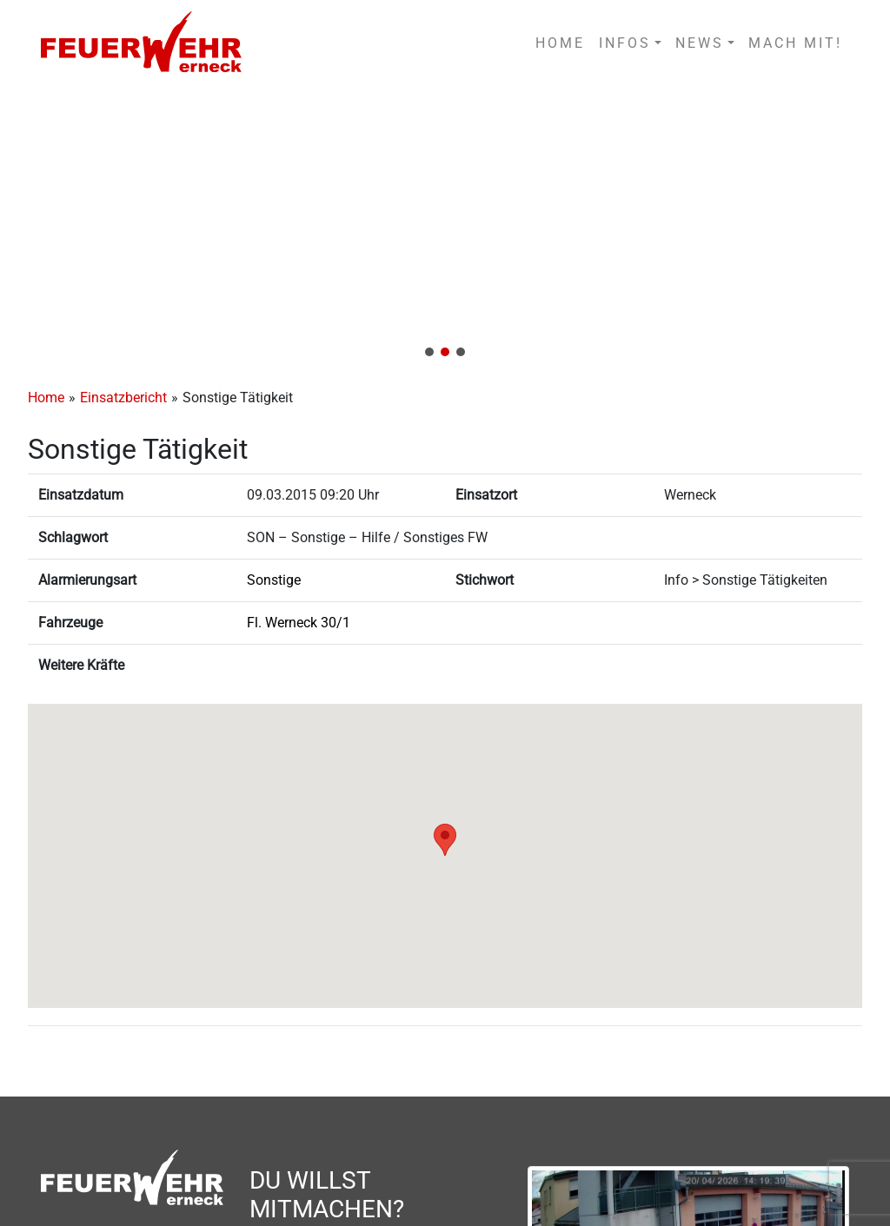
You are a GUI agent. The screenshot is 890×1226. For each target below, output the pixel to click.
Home (46, 397)
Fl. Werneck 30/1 (298, 622)
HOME (560, 43)
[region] (445, 227)
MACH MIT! (795, 43)
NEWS (699, 43)
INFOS (625, 43)
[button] (445, 227)
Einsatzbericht (123, 397)
